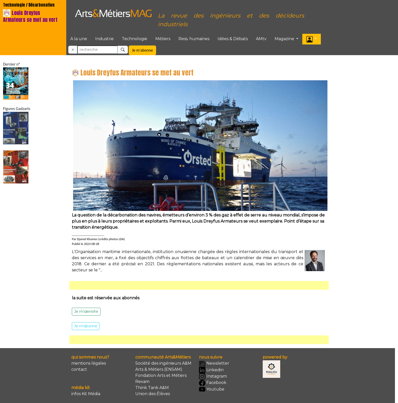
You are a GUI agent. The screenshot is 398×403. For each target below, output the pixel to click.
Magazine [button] (285, 38)
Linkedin (211, 370)
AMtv (261, 38)
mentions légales (88, 363)
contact (79, 369)
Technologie (134, 38)
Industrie (104, 38)
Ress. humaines (193, 38)
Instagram (213, 376)
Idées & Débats (233, 38)
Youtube (211, 389)
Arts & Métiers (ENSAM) (158, 369)
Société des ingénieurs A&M (163, 363)
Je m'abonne (142, 50)
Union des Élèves (152, 393)
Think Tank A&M (152, 387)
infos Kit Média (85, 393)
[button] (311, 39)
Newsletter (214, 364)
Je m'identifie (86, 311)
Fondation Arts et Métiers (161, 375)
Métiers (162, 38)
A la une (78, 38)
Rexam (142, 381)
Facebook (212, 383)
